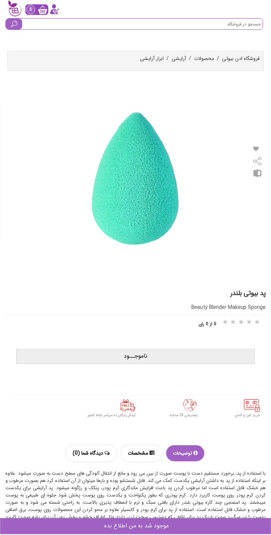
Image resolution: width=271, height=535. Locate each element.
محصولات (204, 59)
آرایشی (179, 59)
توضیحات (185, 453)
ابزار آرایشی (152, 59)
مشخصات (141, 453)
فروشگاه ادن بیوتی (241, 59)
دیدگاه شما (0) (91, 453)
